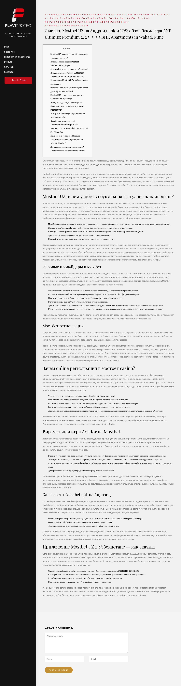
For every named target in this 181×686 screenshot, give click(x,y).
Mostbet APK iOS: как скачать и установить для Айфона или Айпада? (69, 89)
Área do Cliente (19, 80)
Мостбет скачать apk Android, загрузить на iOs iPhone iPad (69, 130)
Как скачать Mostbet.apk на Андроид (66, 76)
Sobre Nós (9, 52)
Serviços (8, 67)
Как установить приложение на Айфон (67, 150)
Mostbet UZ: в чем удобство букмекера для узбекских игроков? (69, 56)
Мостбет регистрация (60, 65)
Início (6, 47)
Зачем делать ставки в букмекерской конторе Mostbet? (66, 141)
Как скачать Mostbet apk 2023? (64, 124)
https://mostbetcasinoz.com (71, 181)
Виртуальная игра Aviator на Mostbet (67, 73)
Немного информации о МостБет (65, 136)
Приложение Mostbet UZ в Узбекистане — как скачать (69, 82)
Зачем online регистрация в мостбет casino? (69, 69)
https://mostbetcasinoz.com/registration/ (76, 382)
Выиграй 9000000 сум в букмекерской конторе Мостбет (67, 115)
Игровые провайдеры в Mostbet (64, 61)
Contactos (9, 72)
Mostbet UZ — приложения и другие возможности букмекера (66, 96)
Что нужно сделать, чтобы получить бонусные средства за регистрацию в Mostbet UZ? (66, 106)
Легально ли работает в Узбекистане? (67, 147)
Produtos (8, 62)
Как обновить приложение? (62, 121)
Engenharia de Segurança (17, 57)
